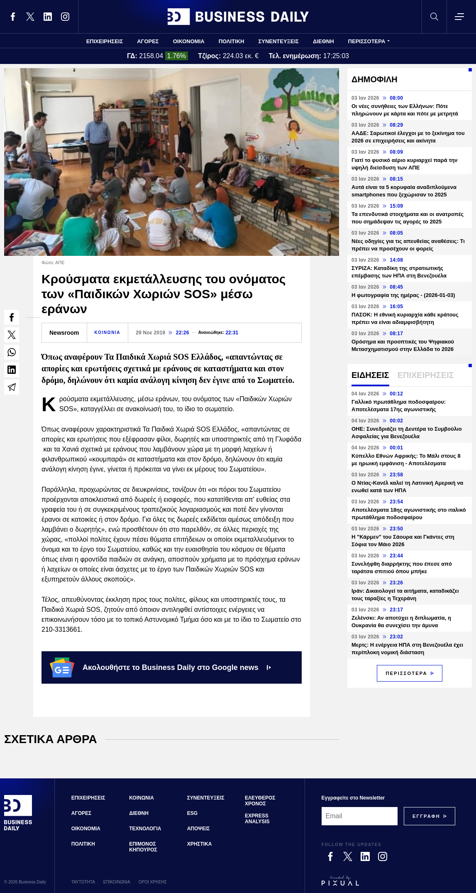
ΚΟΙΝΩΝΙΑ (108, 332)
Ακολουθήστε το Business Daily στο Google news (160, 667)
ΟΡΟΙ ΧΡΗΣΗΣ (153, 882)
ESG (192, 813)
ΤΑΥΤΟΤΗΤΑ (83, 882)
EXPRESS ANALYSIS (257, 818)
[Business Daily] (18, 829)
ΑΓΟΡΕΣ (148, 41)
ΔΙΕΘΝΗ (323, 41)
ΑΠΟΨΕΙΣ (198, 829)
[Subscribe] (426, 816)
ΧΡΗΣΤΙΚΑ (199, 844)
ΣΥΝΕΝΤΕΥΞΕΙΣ (278, 41)
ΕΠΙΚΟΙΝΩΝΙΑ (116, 882)
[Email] (360, 816)
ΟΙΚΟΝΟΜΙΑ (189, 41)
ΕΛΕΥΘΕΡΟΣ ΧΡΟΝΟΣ (260, 801)
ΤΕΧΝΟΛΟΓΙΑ (145, 829)
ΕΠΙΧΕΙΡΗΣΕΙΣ (104, 41)
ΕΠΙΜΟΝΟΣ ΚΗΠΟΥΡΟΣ (143, 847)
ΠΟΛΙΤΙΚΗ (231, 41)
